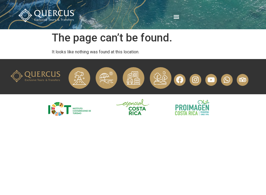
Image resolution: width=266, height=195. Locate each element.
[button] (176, 16)
